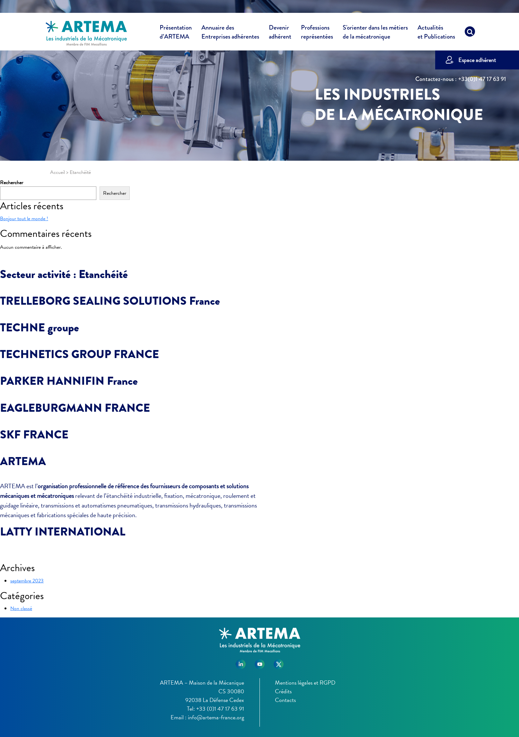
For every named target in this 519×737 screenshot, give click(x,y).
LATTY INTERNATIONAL (62, 531)
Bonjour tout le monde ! (24, 218)
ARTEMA (23, 461)
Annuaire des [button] (230, 33)
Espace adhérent (477, 60)
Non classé (21, 608)
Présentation (176, 33)
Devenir (280, 33)
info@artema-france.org (216, 717)
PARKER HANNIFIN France (69, 381)
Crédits (283, 691)
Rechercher (11, 182)
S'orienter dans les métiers (375, 33)
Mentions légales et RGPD (305, 682)
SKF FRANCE (34, 434)
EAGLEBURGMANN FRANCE (75, 408)
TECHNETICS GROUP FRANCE (79, 354)
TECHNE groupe (39, 327)
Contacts (285, 700)
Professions (317, 32)
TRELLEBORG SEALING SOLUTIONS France (110, 300)
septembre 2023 (27, 581)
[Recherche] (470, 33)
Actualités (436, 33)
